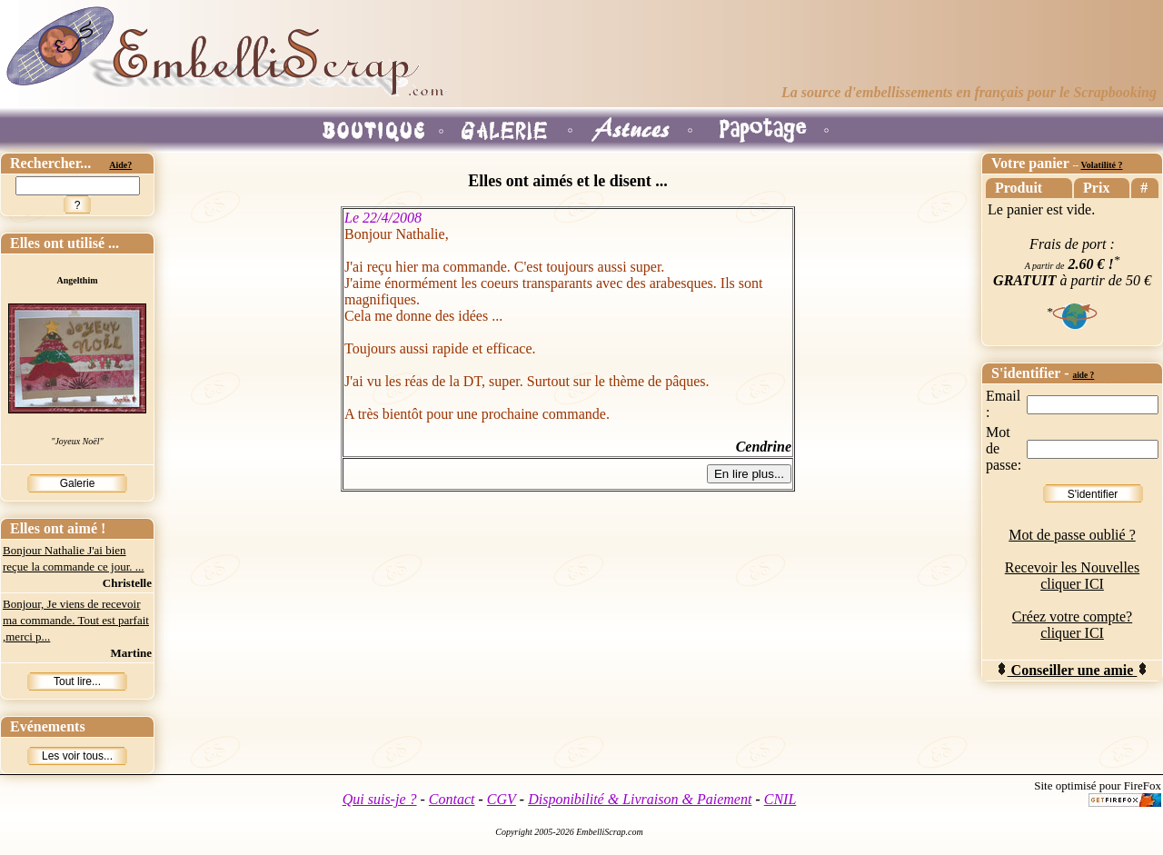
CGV (501, 799)
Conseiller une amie (1073, 670)
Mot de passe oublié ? (1072, 534)
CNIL (780, 799)
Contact (452, 799)
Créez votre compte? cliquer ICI (1072, 625)
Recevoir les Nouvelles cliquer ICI (1072, 576)
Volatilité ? (1101, 165)
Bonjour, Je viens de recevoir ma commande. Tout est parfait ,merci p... (76, 620)
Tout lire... (77, 681)
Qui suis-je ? (380, 799)
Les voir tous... (77, 756)
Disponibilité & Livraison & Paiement (639, 799)
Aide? (120, 165)
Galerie (77, 483)
